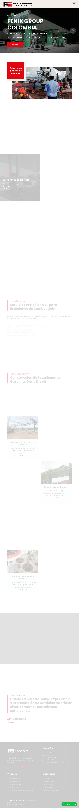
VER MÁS (15, 44)
